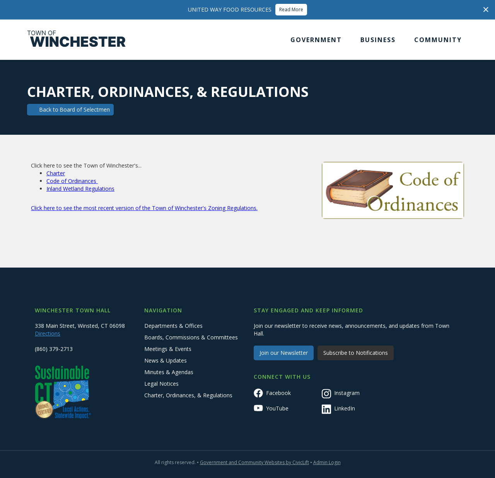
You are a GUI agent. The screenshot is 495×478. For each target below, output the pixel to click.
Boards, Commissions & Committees (191, 337)
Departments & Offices (173, 325)
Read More (291, 9)
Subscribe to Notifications (355, 352)
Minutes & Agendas (168, 372)
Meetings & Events (167, 349)
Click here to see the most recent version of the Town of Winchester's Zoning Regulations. (144, 208)
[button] (316, 40)
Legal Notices (161, 383)
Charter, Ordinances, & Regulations (188, 395)
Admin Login (327, 462)
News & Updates (165, 360)
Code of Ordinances (72, 181)
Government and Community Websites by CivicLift (254, 462)
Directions (47, 333)
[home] (76, 39)
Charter (55, 173)
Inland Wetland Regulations (80, 188)
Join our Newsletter (283, 352)
